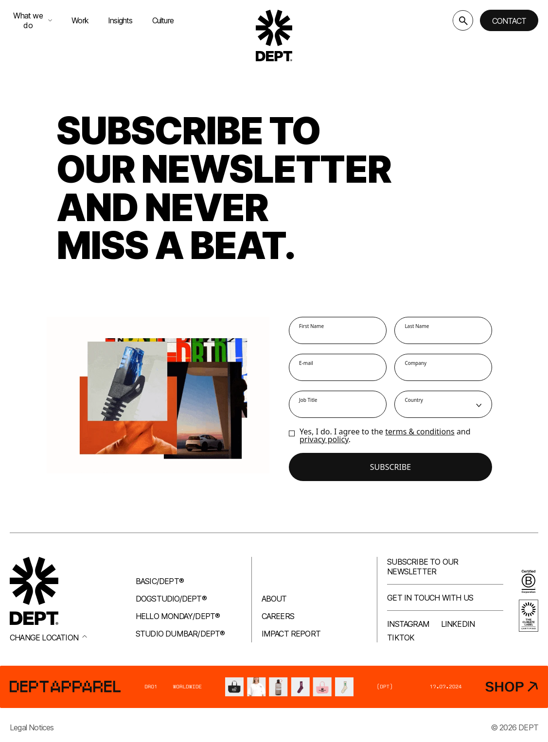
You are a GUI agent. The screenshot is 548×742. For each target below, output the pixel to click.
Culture (163, 20)
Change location (48, 637)
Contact (509, 21)
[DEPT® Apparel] (274, 687)
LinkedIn (458, 624)
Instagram (408, 624)
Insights (120, 20)
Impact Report (291, 633)
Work (79, 20)
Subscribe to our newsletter (422, 566)
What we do (32, 20)
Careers (278, 616)
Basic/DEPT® (160, 581)
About (274, 599)
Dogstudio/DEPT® (171, 599)
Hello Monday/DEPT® (178, 616)
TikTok (400, 637)
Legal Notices (32, 727)
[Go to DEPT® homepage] (274, 35)
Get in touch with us (430, 598)
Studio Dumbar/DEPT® (180, 633)
